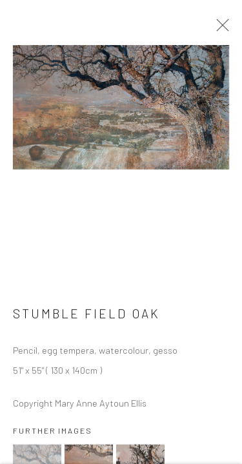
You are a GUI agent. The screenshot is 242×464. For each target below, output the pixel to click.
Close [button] (219, 29)
